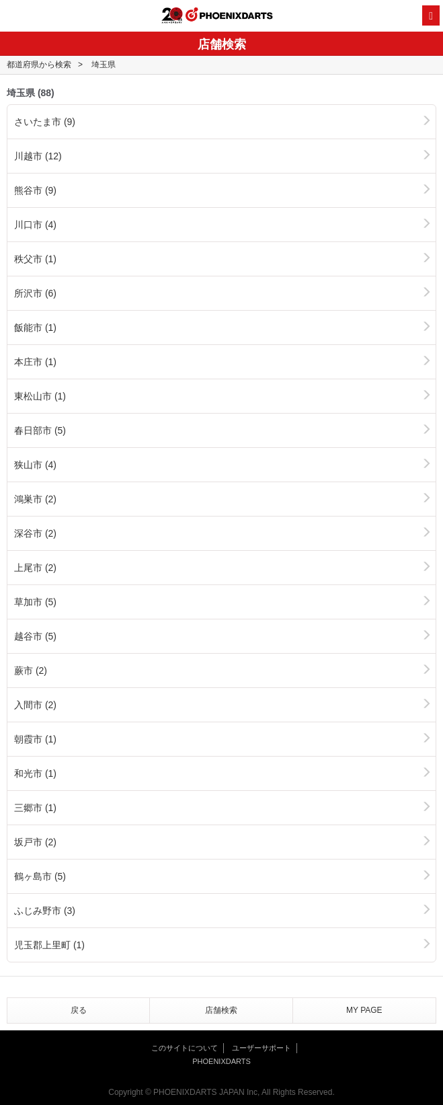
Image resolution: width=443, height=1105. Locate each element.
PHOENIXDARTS (229, 16)
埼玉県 (103, 64)
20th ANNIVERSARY (172, 15)
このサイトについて (184, 1048)
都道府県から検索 (39, 64)
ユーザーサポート (261, 1048)
